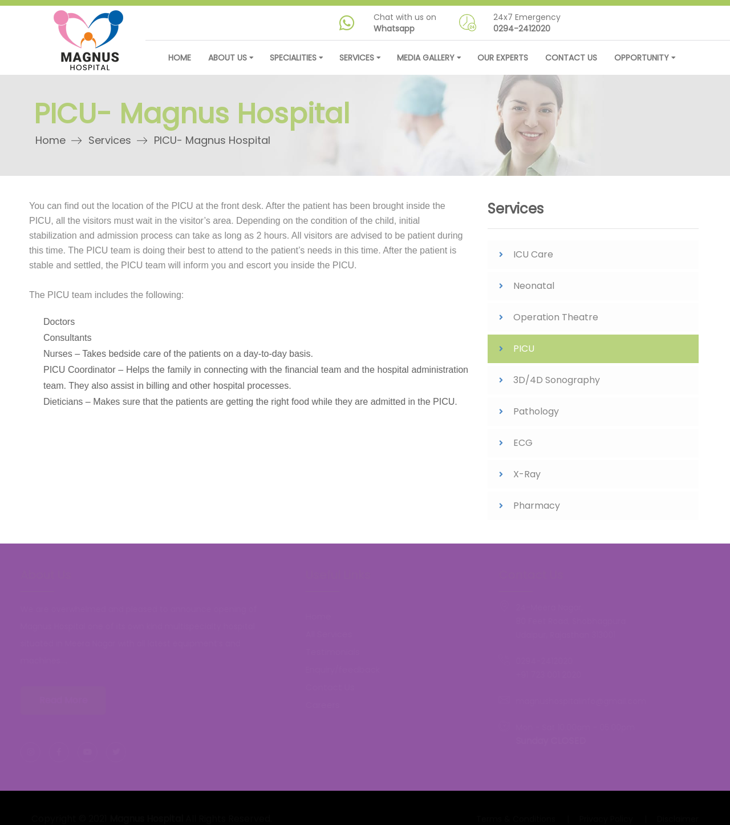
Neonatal (533, 288)
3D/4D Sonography (556, 382)
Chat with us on (405, 22)
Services (112, 140)
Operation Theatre (555, 320)
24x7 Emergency (527, 22)
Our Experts (502, 57)
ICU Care (533, 257)
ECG (523, 445)
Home (179, 57)
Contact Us (571, 57)
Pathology (536, 414)
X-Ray (527, 477)
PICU (523, 351)
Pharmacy (536, 508)
